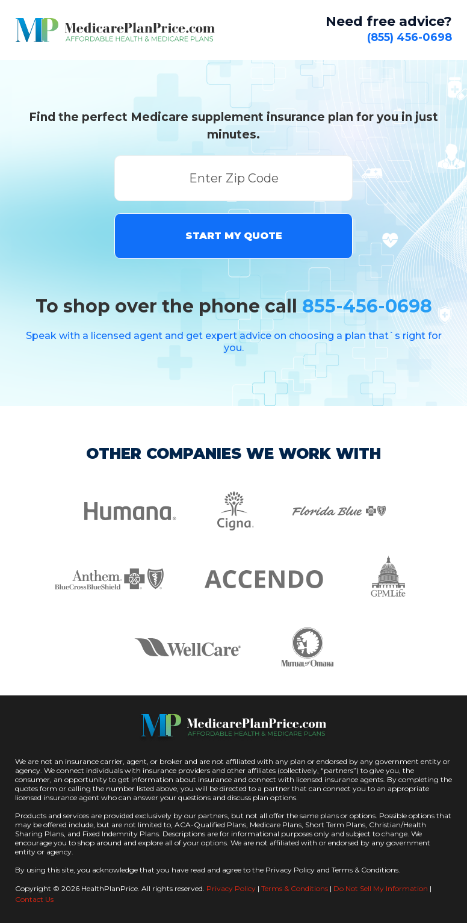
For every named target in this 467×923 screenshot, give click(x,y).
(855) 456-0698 (409, 37)
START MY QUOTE (233, 235)
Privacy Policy (231, 888)
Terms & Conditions (294, 888)
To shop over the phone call (234, 306)
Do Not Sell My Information (380, 888)
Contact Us (34, 899)
